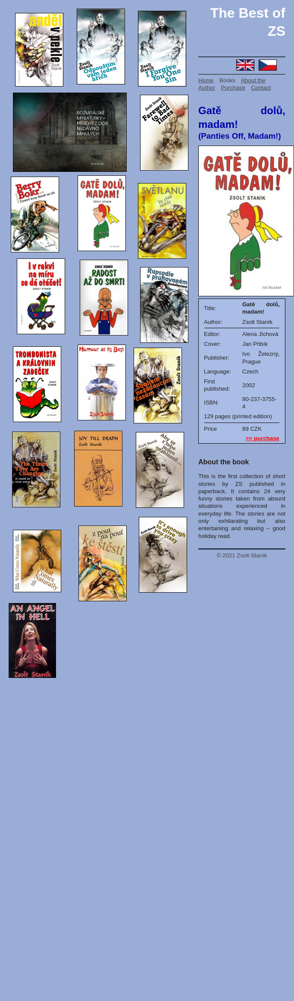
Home (205, 80)
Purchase (233, 87)
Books (227, 80)
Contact (261, 87)
